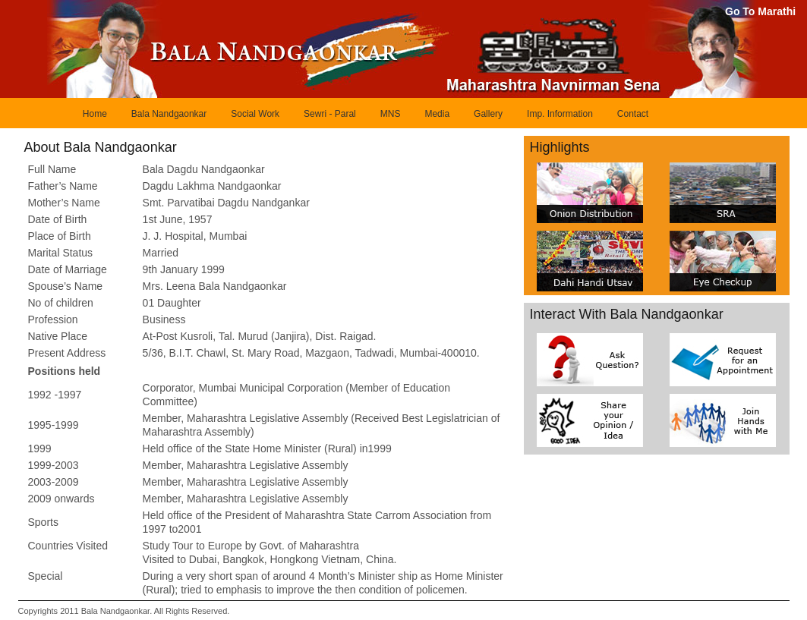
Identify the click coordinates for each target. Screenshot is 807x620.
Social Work (255, 114)
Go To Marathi (760, 11)
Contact (632, 114)
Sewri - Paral (330, 114)
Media (436, 114)
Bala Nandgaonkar (168, 114)
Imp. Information (560, 114)
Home (95, 114)
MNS (390, 114)
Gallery (488, 114)
